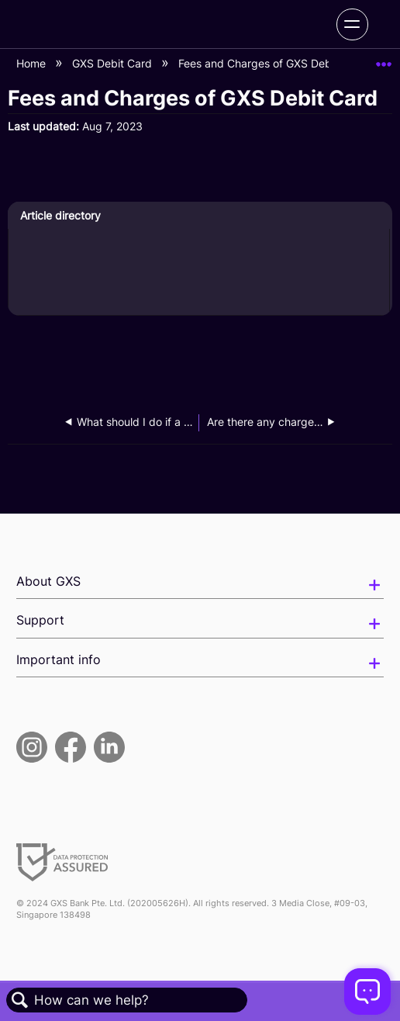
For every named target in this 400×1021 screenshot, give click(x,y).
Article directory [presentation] (60, 215)
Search (20, 1000)
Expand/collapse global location (383, 59)
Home (32, 63)
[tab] (199, 216)
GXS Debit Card (113, 63)
